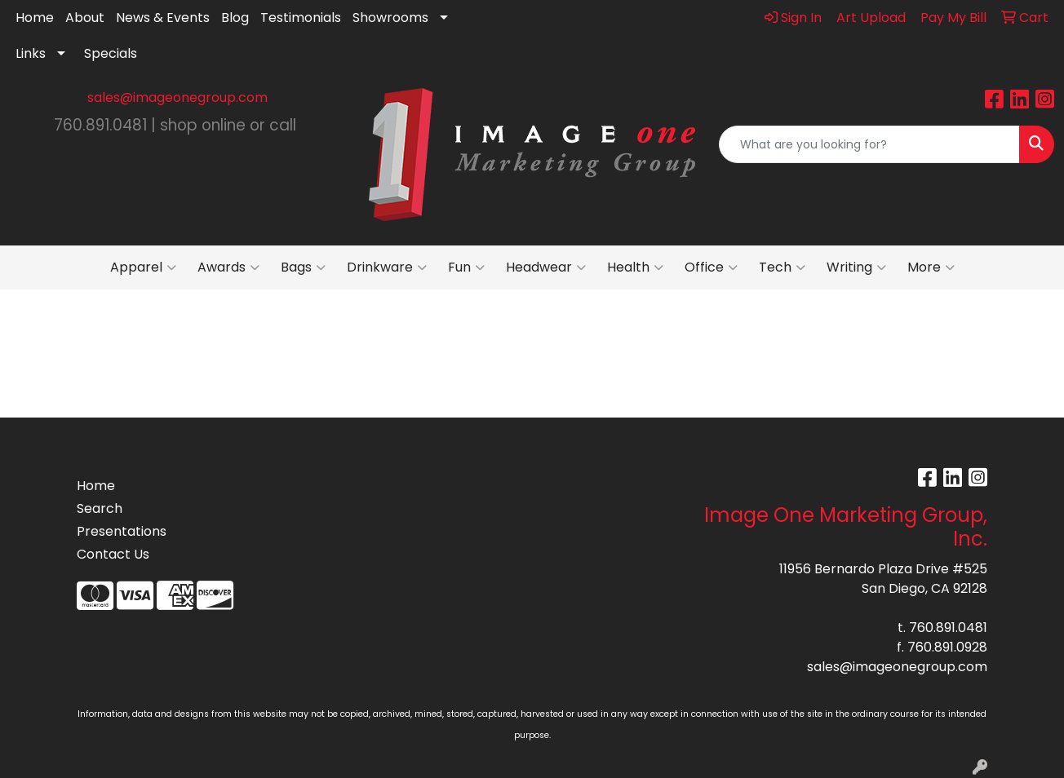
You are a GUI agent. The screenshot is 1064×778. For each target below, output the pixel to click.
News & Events (163, 17)
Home (35, 17)
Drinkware (387, 267)
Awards (228, 267)
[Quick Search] (869, 144)
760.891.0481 (948, 627)
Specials (110, 53)
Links (31, 53)
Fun (466, 267)
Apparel (143, 267)
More (931, 267)
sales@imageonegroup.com (177, 97)
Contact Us (113, 554)
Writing (856, 267)
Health (635, 267)
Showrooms (390, 17)
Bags (303, 267)
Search (99, 508)
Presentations (121, 531)
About (84, 17)
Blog (235, 17)
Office (711, 267)
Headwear (546, 267)
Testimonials (300, 17)
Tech (782, 267)
